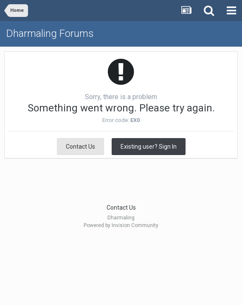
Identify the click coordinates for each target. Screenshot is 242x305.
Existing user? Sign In (149, 146)
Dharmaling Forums (50, 33)
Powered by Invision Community (121, 225)
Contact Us (80, 146)
